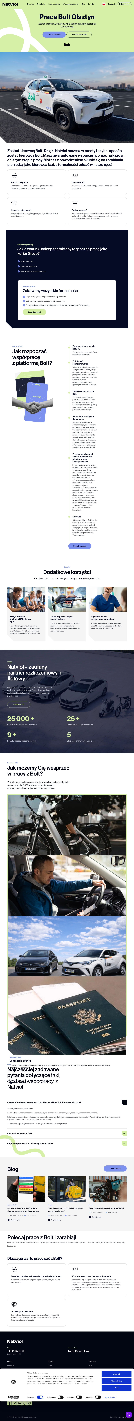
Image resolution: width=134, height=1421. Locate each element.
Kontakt (91, 4)
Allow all (116, 1393)
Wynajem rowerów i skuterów (17, 1378)
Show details (110, 1417)
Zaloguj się (111, 4)
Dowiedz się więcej (79, 34)
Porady (50, 1205)
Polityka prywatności (55, 1386)
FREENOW (93, 1382)
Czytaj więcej (13, 1220)
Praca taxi (30, 4)
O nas (50, 1366)
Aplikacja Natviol (12, 1205)
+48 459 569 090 (16, 1351)
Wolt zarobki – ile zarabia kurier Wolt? (106, 1208)
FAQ (49, 1378)
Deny (117, 1407)
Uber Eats (92, 1370)
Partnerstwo (52, 1370)
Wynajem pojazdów (69, 4)
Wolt (90, 1386)
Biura (49, 1374)
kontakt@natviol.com (79, 1351)
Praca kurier (41, 4)
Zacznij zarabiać (54, 34)
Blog (83, 4)
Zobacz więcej (115, 1168)
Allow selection (116, 1400)
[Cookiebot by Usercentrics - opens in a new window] (13, 1416)
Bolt (90, 1374)
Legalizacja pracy (54, 4)
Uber (90, 1366)
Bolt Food (92, 1378)
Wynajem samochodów (15, 1374)
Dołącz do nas (124, 4)
